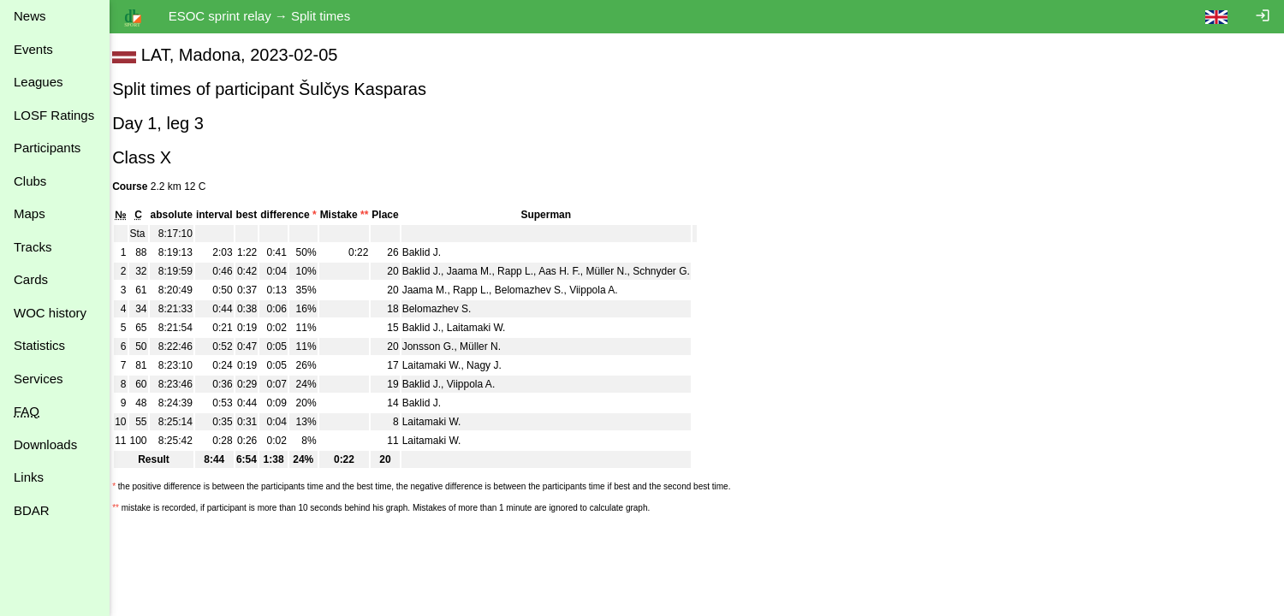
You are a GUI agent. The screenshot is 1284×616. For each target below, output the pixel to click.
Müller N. (617, 271)
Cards (31, 279)
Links (29, 477)
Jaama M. (480, 271)
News (30, 16)
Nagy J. (495, 365)
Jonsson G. (439, 346)
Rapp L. (526, 271)
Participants (47, 147)
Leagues (38, 81)
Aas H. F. (570, 271)
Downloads (45, 444)
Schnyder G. (672, 271)
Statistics (39, 345)
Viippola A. (604, 290)
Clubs (30, 181)
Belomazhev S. (540, 290)
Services (38, 378)
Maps (29, 213)
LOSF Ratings (54, 115)
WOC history (50, 312)
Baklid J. (432, 252)
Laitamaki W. (487, 328)
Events (33, 49)
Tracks (32, 247)
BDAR (32, 510)
